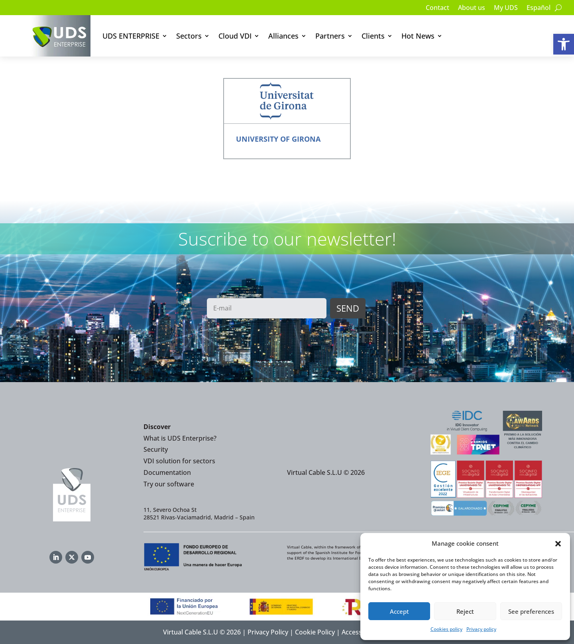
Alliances (283, 36)
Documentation (167, 472)
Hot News (417, 36)
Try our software (169, 484)
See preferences (531, 611)
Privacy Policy (268, 632)
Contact (437, 8)
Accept (399, 611)
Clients (373, 36)
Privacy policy (481, 629)
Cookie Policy (315, 632)
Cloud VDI (235, 36)
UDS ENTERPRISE (130, 36)
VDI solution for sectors (179, 461)
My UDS (506, 8)
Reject (465, 611)
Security (156, 449)
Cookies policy (446, 629)
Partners (330, 36)
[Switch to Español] (538, 9)
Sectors (189, 36)
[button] (563, 44)
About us (471, 8)
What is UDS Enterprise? (180, 438)
